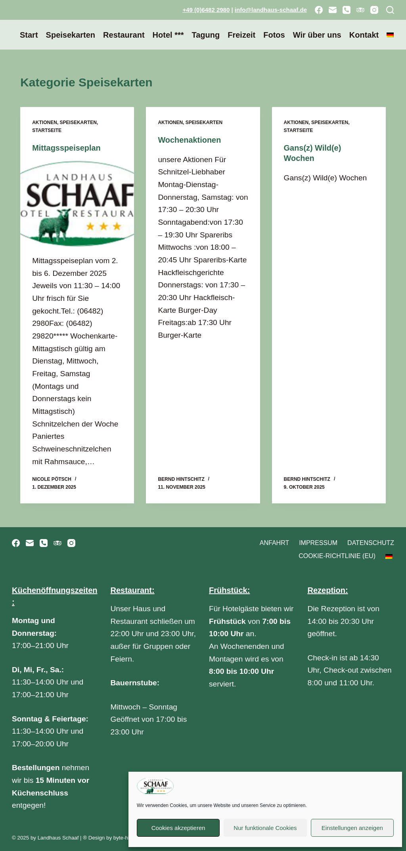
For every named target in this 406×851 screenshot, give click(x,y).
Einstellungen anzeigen (352, 827)
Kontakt (364, 35)
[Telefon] (346, 10)
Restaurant (123, 35)
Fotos (274, 35)
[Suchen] (390, 10)
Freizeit (241, 35)
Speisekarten (71, 35)
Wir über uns (317, 35)
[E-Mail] (333, 10)
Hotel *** (168, 35)
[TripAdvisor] (360, 10)
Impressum (318, 542)
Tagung (206, 35)
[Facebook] (319, 10)
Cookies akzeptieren (178, 827)
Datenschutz (370, 542)
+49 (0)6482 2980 (206, 9)
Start (29, 35)
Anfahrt (274, 542)
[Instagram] (374, 10)
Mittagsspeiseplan (66, 147)
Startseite (46, 130)
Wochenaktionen (189, 140)
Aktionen (44, 122)
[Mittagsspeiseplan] (77, 203)
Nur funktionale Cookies (265, 827)
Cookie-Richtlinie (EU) (337, 556)
